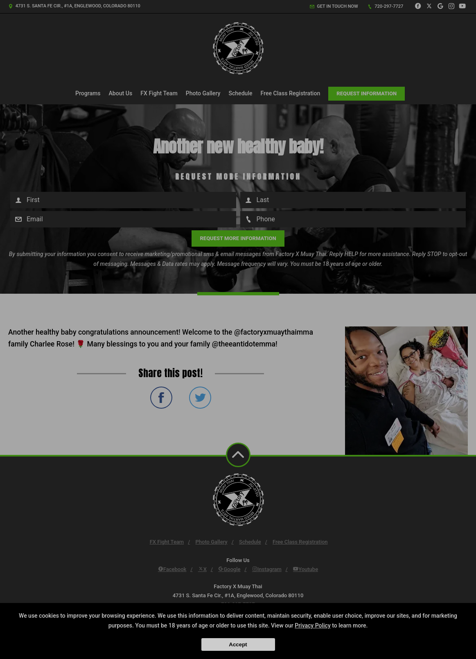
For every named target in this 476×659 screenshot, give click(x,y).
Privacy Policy (313, 625)
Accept (238, 644)
